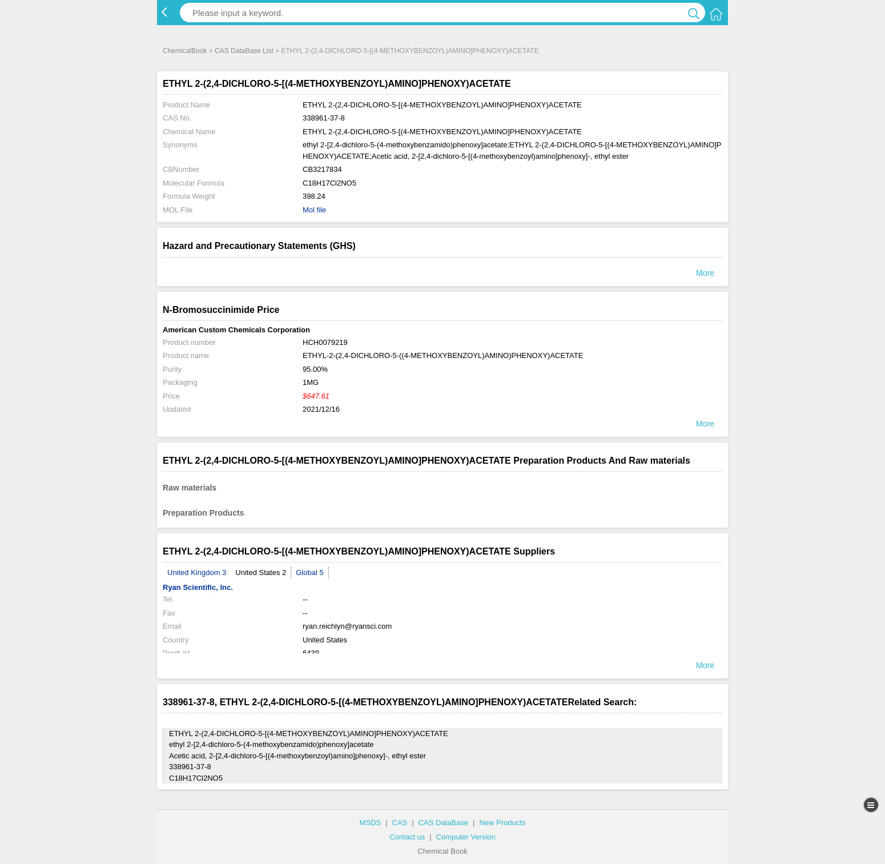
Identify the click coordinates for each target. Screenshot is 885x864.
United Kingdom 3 (196, 572)
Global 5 (309, 572)
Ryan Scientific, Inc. (198, 587)
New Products (502, 822)
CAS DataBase (443, 822)
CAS (400, 822)
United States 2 (260, 572)
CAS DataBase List (244, 51)
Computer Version (466, 837)
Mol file (314, 210)
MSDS (370, 822)
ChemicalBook (185, 51)
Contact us (407, 837)
